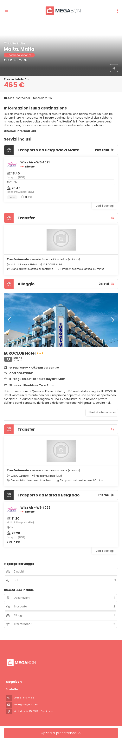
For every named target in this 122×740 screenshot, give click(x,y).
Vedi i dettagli (105, 206)
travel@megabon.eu (26, 704)
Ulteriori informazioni (20, 131)
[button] (10, 320)
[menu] (117, 10)
